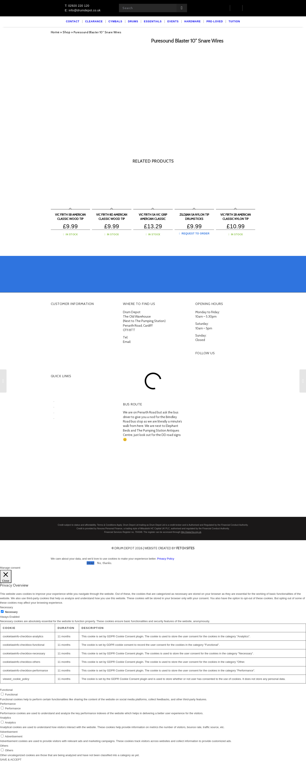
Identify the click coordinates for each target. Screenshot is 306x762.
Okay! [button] (90, 563)
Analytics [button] (5, 717)
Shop (66, 32)
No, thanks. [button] (104, 563)
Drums (55, 395)
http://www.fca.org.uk (191, 532)
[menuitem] (72, 21)
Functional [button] (6, 689)
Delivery (56, 333)
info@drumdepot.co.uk (147, 342)
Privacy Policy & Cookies (67, 354)
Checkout (57, 323)
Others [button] (4, 745)
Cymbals (57, 390)
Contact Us (58, 328)
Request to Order (194, 233)
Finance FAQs (60, 344)
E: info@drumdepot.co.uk (83, 10)
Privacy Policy (165, 558)
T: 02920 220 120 (77, 5)
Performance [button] (8, 703)
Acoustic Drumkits (68, 400)
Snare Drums (65, 418)
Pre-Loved (58, 433)
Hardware (57, 428)
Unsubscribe (59, 365)
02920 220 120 (139, 337)
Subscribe (58, 360)
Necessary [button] (6, 607)
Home (55, 32)
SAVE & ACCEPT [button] (11, 759)
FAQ (54, 339)
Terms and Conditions (66, 349)
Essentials (58, 423)
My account (59, 312)
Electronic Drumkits (69, 406)
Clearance (58, 384)
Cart (54, 318)
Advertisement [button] (9, 731)
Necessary (11, 612)
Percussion (63, 412)
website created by (169, 548)
